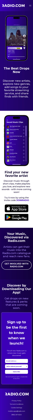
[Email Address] (16, 361)
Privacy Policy (16, 401)
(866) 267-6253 (16, 415)
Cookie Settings (16, 408)
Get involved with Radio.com (16, 265)
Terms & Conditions (16, 404)
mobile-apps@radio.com (16, 411)
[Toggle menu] (30, 5)
